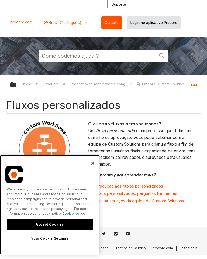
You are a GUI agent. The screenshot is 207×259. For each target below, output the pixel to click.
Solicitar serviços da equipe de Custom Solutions (139, 200)
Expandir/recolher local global (194, 83)
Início (27, 84)
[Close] (93, 163)
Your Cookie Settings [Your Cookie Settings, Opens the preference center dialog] (49, 238)
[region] (49, 205)
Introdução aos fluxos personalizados (128, 186)
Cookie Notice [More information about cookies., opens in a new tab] (73, 214)
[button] (161, 55)
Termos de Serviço (130, 248)
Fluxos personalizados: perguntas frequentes (135, 193)
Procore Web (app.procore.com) (98, 84)
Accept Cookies (50, 224)
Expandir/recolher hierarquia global (16, 85)
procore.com (21, 22)
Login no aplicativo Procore (153, 23)
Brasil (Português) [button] (64, 22)
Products (51, 84)
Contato (112, 23)
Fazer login (188, 248)
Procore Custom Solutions (161, 84)
